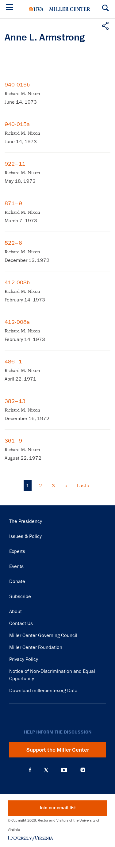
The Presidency (25, 521)
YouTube (64, 770)
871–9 (13, 203)
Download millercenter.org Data (43, 691)
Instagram (82, 769)
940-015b (17, 84)
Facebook (30, 770)
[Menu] (10, 8)
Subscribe (20, 596)
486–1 (13, 361)
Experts (17, 551)
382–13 (15, 401)
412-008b (17, 282)
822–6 (13, 243)
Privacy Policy (23, 659)
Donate (17, 581)
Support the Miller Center (57, 749)
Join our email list (57, 808)
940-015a (17, 124)
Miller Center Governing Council (43, 635)
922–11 (15, 163)
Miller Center (69, 9)
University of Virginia (36, 9)
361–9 (13, 440)
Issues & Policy (25, 536)
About (15, 611)
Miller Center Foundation (35, 647)
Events (16, 566)
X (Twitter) (46, 770)
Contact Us (21, 623)
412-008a (17, 322)
